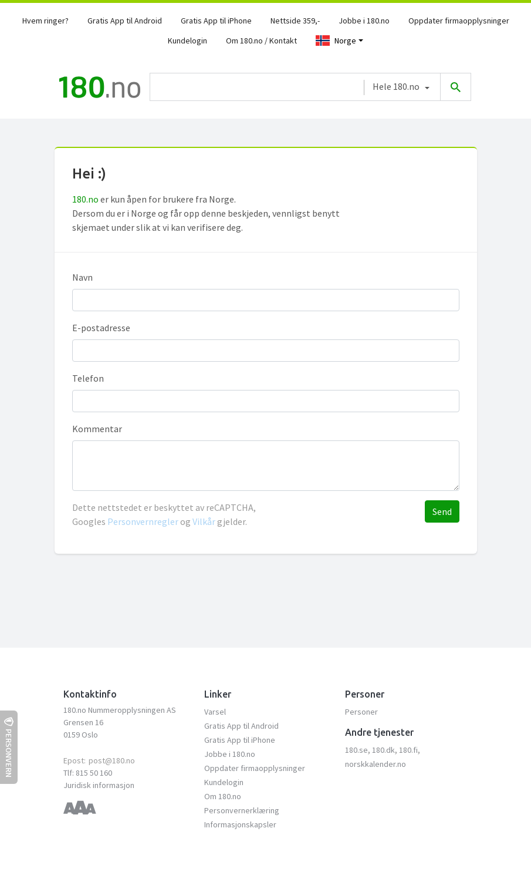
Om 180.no (222, 796)
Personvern (9, 747)
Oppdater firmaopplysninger (458, 20)
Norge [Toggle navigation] (336, 40)
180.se (356, 750)
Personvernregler (143, 521)
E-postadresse (101, 328)
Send (442, 511)
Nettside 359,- (295, 20)
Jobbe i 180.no (364, 20)
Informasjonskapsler (240, 824)
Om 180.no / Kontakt (261, 40)
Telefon (88, 378)
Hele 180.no (396, 86)
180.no (85, 199)
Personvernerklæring (241, 810)
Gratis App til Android (124, 20)
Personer (361, 711)
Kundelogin (187, 40)
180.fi (408, 750)
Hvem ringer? (45, 20)
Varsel (215, 711)
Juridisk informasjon (98, 785)
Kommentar (97, 429)
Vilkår (203, 521)
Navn (82, 277)
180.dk (383, 750)
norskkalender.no (375, 764)
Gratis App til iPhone (216, 20)
